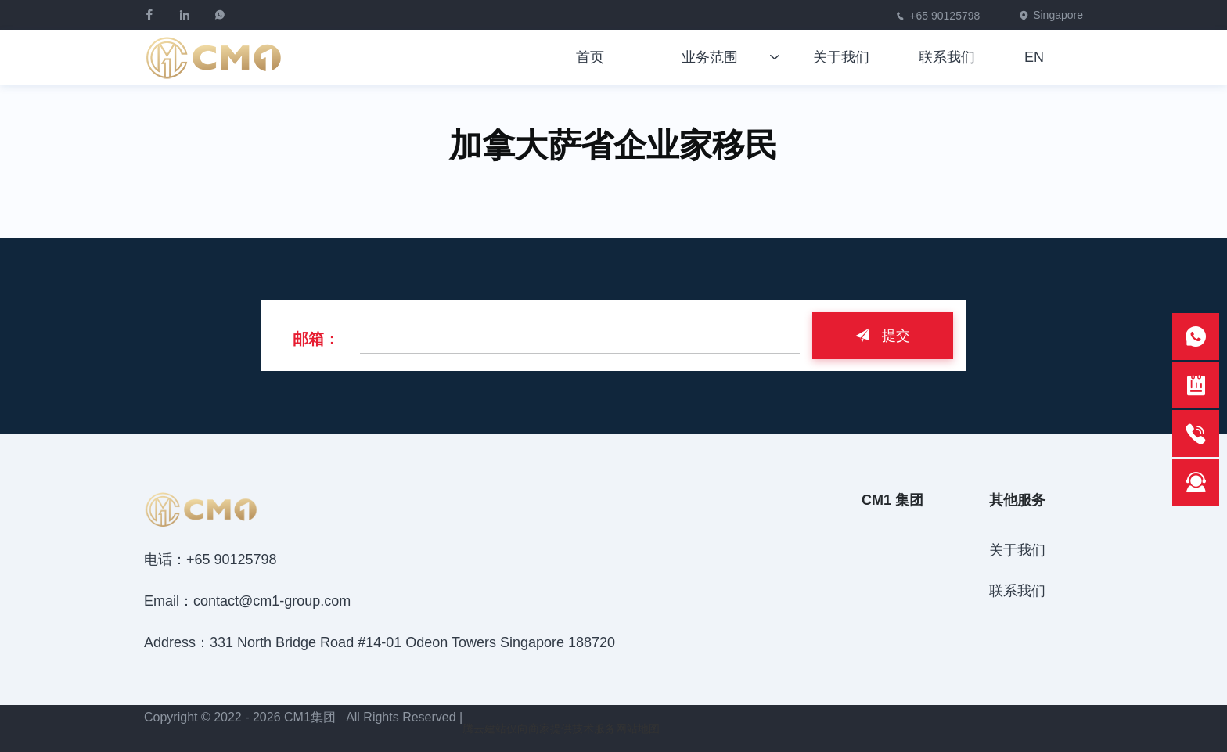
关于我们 (1017, 550)
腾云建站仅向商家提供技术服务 (539, 728)
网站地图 (638, 728)
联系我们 (1017, 591)
